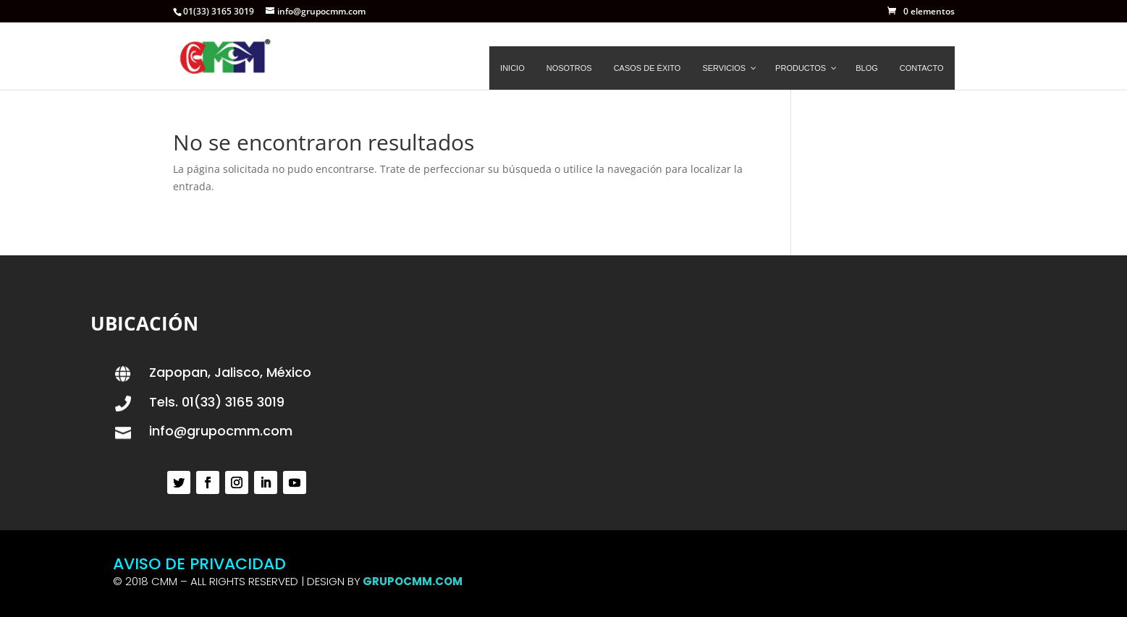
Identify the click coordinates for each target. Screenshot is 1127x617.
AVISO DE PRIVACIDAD (199, 564)
